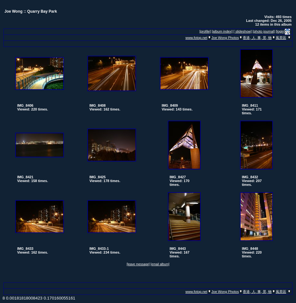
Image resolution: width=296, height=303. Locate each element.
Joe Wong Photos (225, 38)
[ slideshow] (243, 31)
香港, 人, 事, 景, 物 (257, 38)
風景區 (281, 38)
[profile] (205, 31)
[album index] (222, 31)
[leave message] (138, 264)
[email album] (160, 264)
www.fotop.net (196, 38)
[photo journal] (264, 31)
